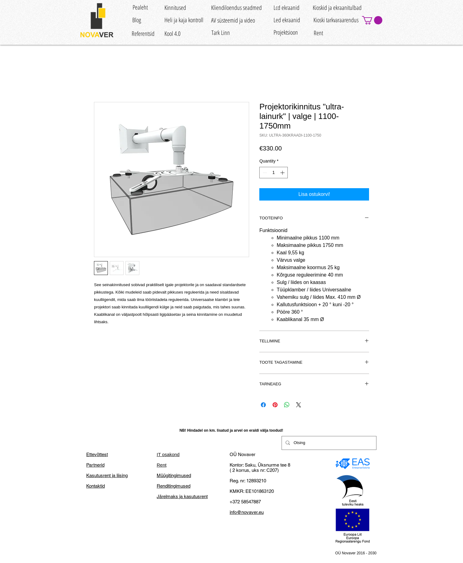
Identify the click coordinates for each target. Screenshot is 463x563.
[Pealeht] (140, 7)
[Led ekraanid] (287, 20)
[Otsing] (328, 443)
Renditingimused (173, 486)
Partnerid (95, 465)
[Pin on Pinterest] (275, 404)
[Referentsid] (143, 34)
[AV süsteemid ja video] (233, 20)
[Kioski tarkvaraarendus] (336, 20)
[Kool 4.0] (172, 34)
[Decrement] (264, 172)
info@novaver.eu (247, 512)
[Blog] (136, 20)
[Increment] (283, 172)
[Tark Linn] (220, 32)
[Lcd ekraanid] (286, 7)
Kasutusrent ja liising (107, 475)
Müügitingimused (174, 475)
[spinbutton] (273, 172)
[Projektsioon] (286, 32)
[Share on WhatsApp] (287, 404)
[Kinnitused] (175, 7)
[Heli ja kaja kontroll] (183, 20)
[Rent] (318, 33)
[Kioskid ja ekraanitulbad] (337, 7)
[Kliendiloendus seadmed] (236, 7)
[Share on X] (298, 404)
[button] (372, 20)
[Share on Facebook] (263, 404)
